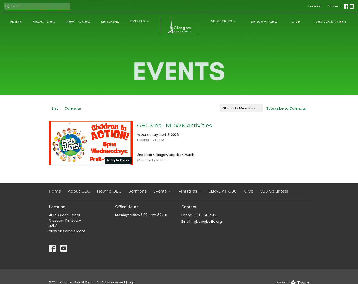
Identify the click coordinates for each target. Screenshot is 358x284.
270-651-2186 (205, 215)
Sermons (110, 21)
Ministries (224, 21)
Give (296, 21)
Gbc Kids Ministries (241, 108)
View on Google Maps (67, 231)
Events (139, 21)
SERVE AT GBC (264, 21)
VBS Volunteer (330, 21)
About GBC (44, 21)
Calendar (72, 108)
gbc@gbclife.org (208, 221)
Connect (333, 6)
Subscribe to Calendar (286, 108)
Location (315, 6)
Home (16, 21)
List (55, 108)
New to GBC (78, 21)
